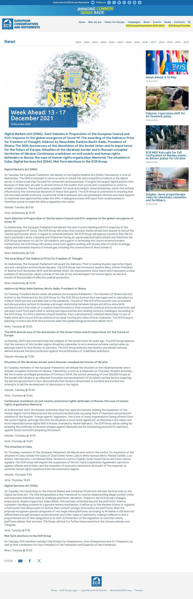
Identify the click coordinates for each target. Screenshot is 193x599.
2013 (186, 42)
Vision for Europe (115, 22)
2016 (161, 42)
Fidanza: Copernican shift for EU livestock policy (165, 115)
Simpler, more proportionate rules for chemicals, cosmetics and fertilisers (166, 197)
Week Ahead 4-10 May (161, 77)
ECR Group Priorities (179, 26)
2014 (177, 42)
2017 (153, 42)
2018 (145, 42)
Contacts (179, 22)
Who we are (95, 22)
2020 (128, 42)
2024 (95, 42)
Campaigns (134, 22)
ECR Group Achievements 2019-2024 (145, 26)
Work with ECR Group (121, 590)
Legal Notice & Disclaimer (94, 590)
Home (82, 22)
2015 (169, 42)
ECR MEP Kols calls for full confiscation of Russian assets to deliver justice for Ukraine (166, 155)
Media (167, 22)
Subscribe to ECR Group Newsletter (71, 2)
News (147, 22)
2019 (137, 42)
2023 (103, 42)
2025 (86, 42)
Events (157, 22)
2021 (120, 42)
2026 (78, 42)
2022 (112, 42)
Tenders (139, 590)
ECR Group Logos (69, 590)
